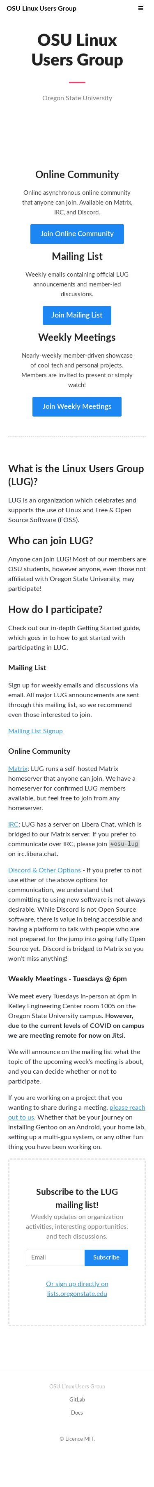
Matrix (18, 769)
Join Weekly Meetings (77, 406)
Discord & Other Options (44, 870)
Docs (77, 1413)
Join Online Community (77, 233)
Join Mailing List (77, 315)
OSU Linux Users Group (41, 8)
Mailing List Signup (35, 731)
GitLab (77, 1400)
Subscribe (106, 1258)
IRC (13, 824)
